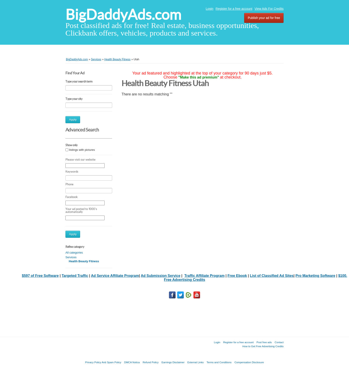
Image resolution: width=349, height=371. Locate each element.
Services (71, 257)
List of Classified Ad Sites (272, 276)
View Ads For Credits (269, 8)
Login (209, 8)
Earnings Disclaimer (173, 362)
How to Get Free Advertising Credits (263, 346)
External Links (195, 362)
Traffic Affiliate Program (204, 276)
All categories (74, 252)
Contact (279, 342)
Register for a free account (234, 8)
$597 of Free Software (40, 276)
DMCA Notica (132, 362)
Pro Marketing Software (315, 276)
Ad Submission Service (160, 276)
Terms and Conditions (219, 362)
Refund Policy (151, 362)
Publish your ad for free (264, 18)
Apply (73, 119)
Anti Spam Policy (111, 362)
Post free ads (264, 342)
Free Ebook (237, 276)
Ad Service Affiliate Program (115, 276)
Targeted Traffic (75, 276)
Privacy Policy (93, 362)
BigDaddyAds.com (123, 14)
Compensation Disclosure (249, 362)
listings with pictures (82, 149)
